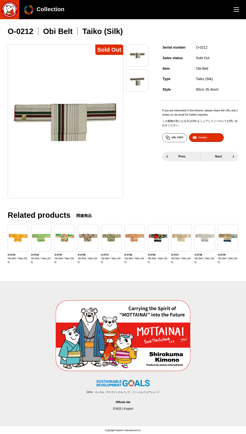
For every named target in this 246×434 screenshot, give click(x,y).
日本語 (117, 408)
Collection (44, 9)
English (128, 408)
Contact (200, 137)
